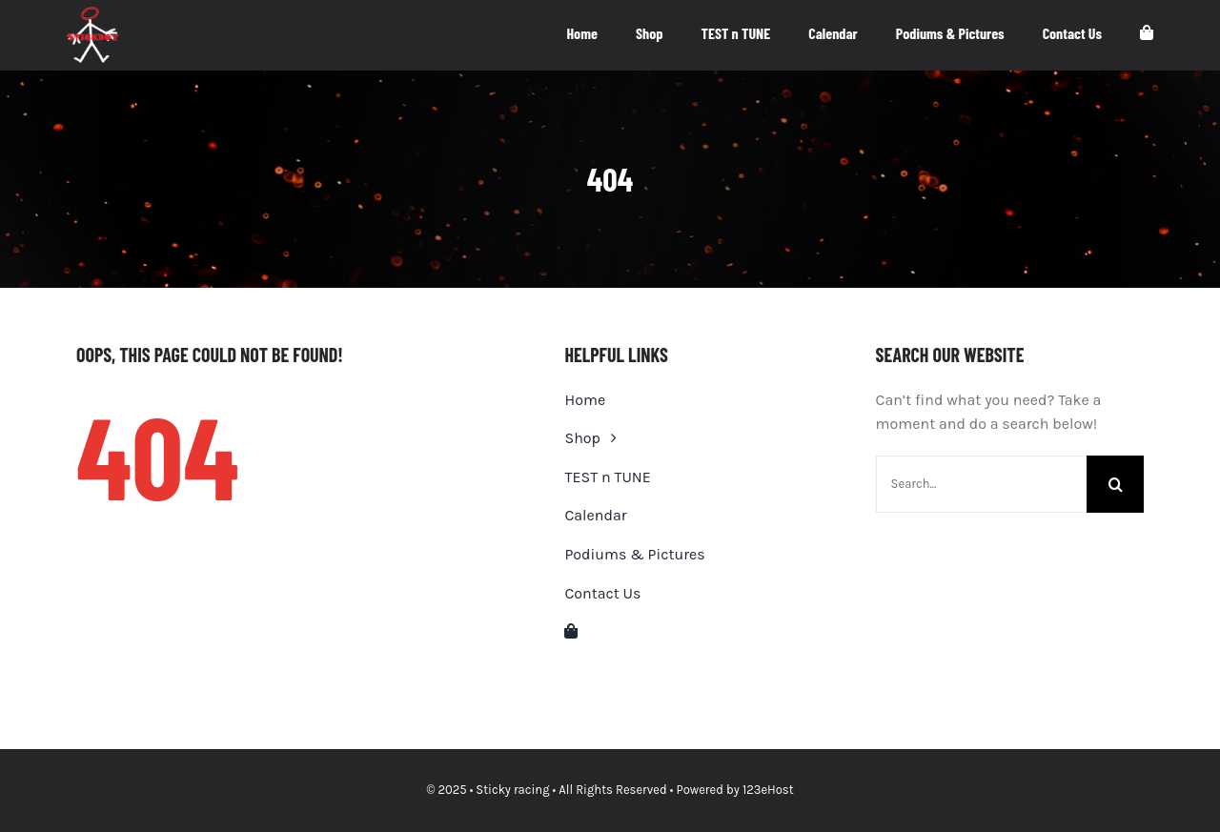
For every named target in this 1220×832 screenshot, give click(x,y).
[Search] (1115, 484)
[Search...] (981, 484)
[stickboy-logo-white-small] (93, 14)
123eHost (768, 789)
